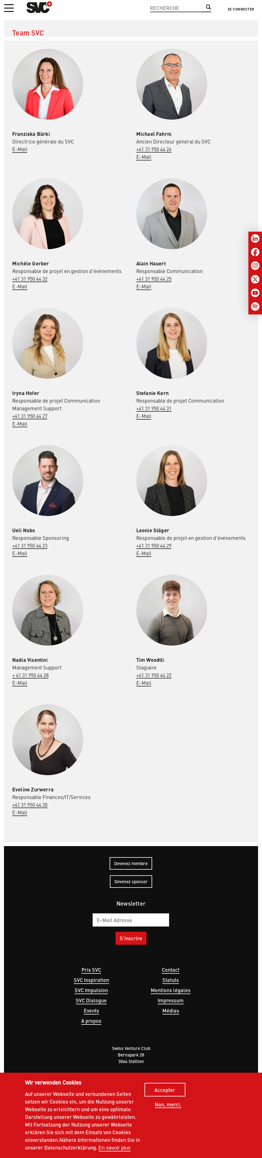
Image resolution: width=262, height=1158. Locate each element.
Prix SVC (91, 969)
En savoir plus (114, 1148)
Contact (170, 969)
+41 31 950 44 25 (153, 278)
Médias (170, 1010)
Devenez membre (131, 863)
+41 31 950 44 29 (153, 545)
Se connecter (241, 9)
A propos (91, 1020)
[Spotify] (255, 306)
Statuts (170, 979)
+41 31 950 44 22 (153, 675)
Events (91, 1010)
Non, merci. (168, 1105)
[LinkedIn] (255, 238)
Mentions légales (170, 990)
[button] (9, 8)
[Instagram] (255, 265)
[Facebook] (255, 252)
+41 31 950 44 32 (29, 278)
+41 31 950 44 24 (153, 149)
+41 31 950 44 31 (153, 408)
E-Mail (19, 149)
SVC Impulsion (91, 990)
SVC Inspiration (91, 979)
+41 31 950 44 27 (29, 415)
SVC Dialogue (91, 1000)
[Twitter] (255, 279)
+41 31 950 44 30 (29, 804)
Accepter (164, 1090)
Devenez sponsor (131, 881)
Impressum (171, 1000)
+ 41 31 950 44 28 (30, 675)
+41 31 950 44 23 (29, 545)
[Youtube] (255, 293)
